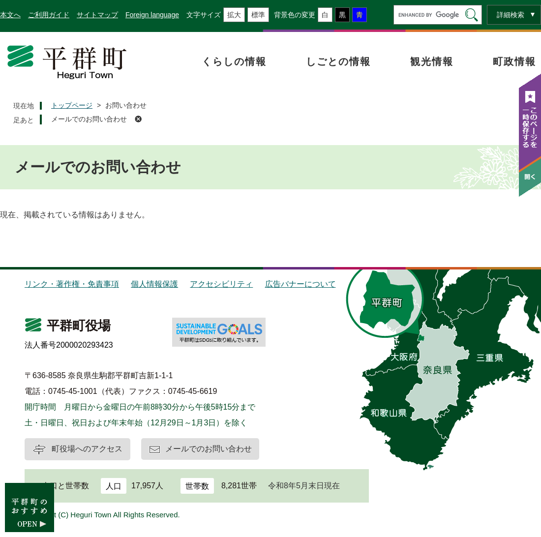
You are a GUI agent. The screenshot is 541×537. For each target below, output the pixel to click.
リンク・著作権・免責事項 (72, 284)
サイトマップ (97, 15)
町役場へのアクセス (87, 449)
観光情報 (431, 61)
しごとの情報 (338, 61)
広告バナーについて (300, 284)
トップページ (71, 105)
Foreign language (152, 15)
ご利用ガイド (48, 15)
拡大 (234, 15)
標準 (258, 15)
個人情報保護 (154, 284)
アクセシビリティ (221, 284)
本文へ (10, 15)
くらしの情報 (234, 61)
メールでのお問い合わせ (89, 119)
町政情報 (514, 61)
